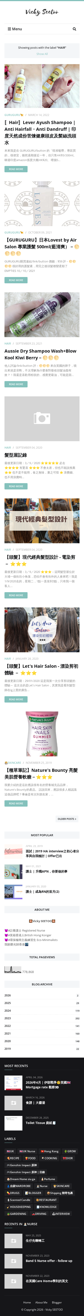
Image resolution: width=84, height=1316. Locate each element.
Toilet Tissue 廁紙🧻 (41, 1123)
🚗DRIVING (39, 1214)
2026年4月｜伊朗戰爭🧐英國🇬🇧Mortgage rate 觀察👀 (48, 1084)
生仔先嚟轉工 (35, 1240)
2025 (42, 1003)
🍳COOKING (49, 1158)
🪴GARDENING (16, 1214)
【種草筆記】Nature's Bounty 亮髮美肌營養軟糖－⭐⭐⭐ (41, 773)
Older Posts (66, 819)
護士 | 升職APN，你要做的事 (46, 871)
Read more (16, 169)
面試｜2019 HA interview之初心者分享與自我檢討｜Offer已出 (52, 853)
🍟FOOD (30, 1158)
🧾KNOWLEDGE (46, 1207)
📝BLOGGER (33, 1193)
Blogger (57, 1302)
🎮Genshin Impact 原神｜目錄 (26, 1172)
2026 (42, 995)
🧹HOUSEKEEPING (19, 1207)
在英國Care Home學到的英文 (47, 1281)
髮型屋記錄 (15, 455)
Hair (7, 343)
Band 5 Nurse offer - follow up (49, 1261)
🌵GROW (70, 1151)
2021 (42, 1033)
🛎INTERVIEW (61, 1214)
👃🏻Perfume (48, 1179)
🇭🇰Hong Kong (49, 1151)
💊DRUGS (13, 1193)
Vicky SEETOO (54, 1310)
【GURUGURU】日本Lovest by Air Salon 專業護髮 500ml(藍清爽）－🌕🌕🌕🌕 (42, 246)
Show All (42, 54)
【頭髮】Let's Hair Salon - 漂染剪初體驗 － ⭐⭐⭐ (41, 669)
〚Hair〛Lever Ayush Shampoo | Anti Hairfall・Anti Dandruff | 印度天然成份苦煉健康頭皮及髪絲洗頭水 (40, 132)
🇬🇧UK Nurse (27, 1151)
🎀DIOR (68, 1158)
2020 (42, 1041)
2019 (42, 1049)
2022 (42, 1026)
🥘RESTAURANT (46, 1200)
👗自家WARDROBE (19, 1186)
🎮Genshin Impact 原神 (22, 1165)
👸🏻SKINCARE (12, 763)
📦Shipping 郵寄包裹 (60, 1193)
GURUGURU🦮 (14, 115)
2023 (42, 1018)
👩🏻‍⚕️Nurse (41, 1186)
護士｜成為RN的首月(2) (42, 891)
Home (27, 1302)
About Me (41, 1302)
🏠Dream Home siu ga (21, 1179)
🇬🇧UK (10, 1151)
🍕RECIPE (13, 1158)
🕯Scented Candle (18, 1200)
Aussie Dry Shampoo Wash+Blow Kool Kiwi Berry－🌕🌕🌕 (40, 354)
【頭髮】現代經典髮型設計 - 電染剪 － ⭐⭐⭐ (39, 560)
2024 (42, 1011)
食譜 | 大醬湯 (35, 1102)
